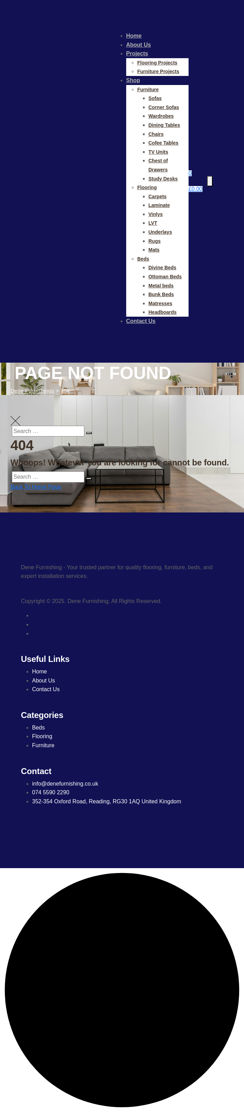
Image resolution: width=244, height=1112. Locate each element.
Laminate (159, 205)
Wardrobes (161, 116)
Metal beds (161, 285)
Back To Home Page (35, 487)
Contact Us (140, 321)
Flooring (147, 187)
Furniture (148, 89)
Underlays (160, 232)
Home (134, 36)
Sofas (155, 98)
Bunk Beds (161, 294)
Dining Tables (164, 125)
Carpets (157, 196)
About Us (138, 45)
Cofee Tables (163, 143)
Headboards (162, 312)
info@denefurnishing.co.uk (65, 784)
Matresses (160, 303)
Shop (133, 80)
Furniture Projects (158, 71)
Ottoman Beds (165, 276)
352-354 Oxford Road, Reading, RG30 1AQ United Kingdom (106, 801)
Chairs (156, 134)
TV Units (158, 152)
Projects (137, 53)
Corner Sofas (163, 107)
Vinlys (155, 214)
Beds (143, 259)
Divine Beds (162, 267)
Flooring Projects (157, 62)
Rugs (154, 241)
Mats (154, 250)
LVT (152, 223)
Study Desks (163, 179)
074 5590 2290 (50, 792)
